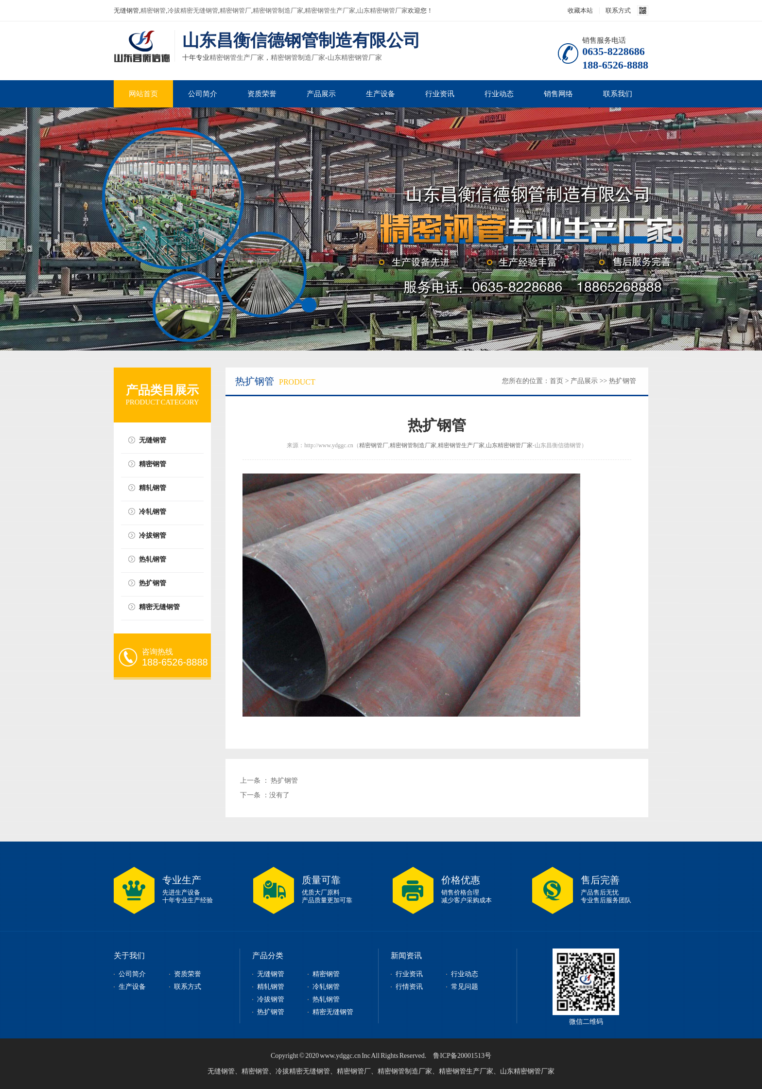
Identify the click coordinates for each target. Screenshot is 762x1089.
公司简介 (202, 94)
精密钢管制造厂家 (278, 10)
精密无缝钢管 (159, 607)
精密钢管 (153, 10)
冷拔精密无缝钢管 (193, 10)
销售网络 (558, 94)
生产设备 (380, 94)
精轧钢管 (152, 488)
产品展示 (321, 94)
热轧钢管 (152, 559)
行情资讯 (409, 986)
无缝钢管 (152, 440)
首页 (556, 381)
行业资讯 (439, 94)
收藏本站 (580, 10)
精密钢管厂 (235, 10)
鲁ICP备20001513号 (462, 1055)
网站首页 (143, 94)
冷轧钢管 (152, 511)
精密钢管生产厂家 (330, 10)
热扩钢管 (152, 583)
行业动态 (499, 94)
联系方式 (618, 10)
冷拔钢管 (152, 535)
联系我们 (617, 94)
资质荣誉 (262, 94)
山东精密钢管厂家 (382, 10)
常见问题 (464, 986)
